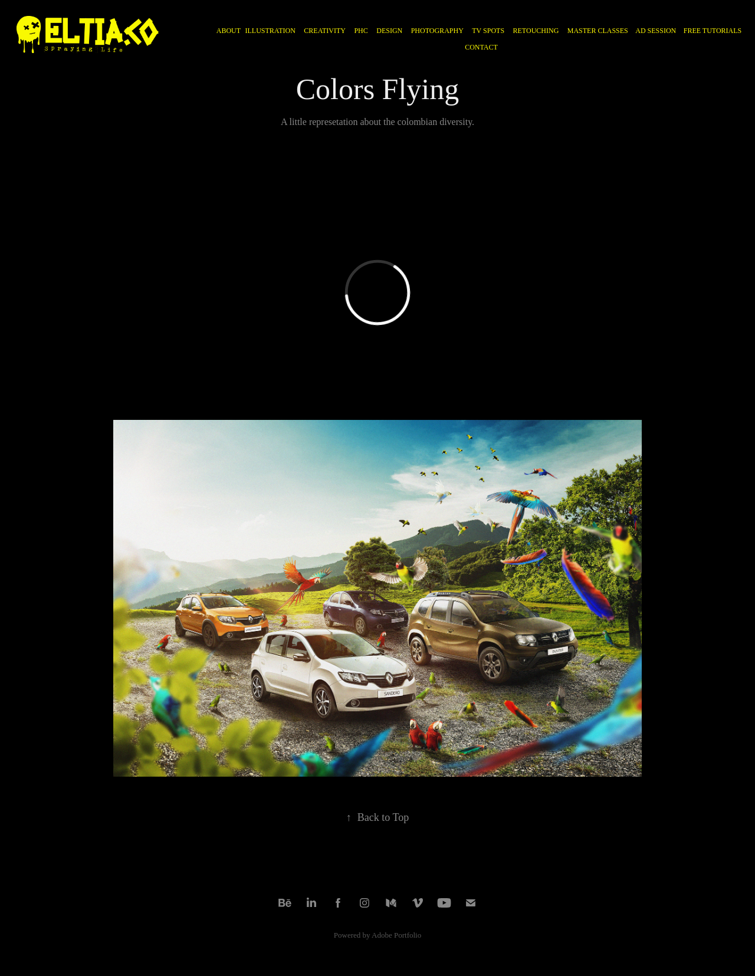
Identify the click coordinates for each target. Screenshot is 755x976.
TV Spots (488, 31)
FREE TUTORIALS (713, 31)
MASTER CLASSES (597, 31)
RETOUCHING (536, 31)
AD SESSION (655, 31)
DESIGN (389, 31)
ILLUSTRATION (270, 31)
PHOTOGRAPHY (437, 31)
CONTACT (481, 47)
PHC (360, 31)
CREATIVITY (325, 31)
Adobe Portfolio (396, 935)
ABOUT (228, 31)
